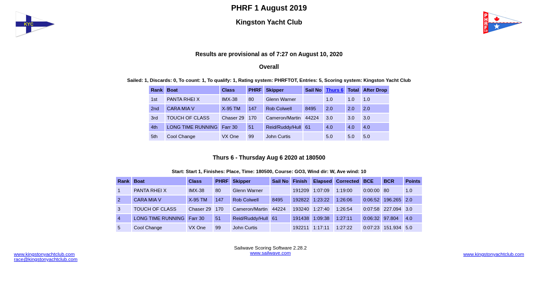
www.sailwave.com (270, 252)
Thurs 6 (334, 89)
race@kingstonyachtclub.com (46, 259)
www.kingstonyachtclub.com (44, 254)
